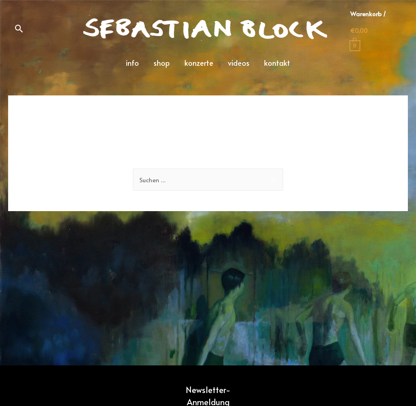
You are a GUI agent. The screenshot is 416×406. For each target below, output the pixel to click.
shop (162, 63)
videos (238, 63)
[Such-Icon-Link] (19, 28)
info (132, 63)
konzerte (198, 63)
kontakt (277, 63)
